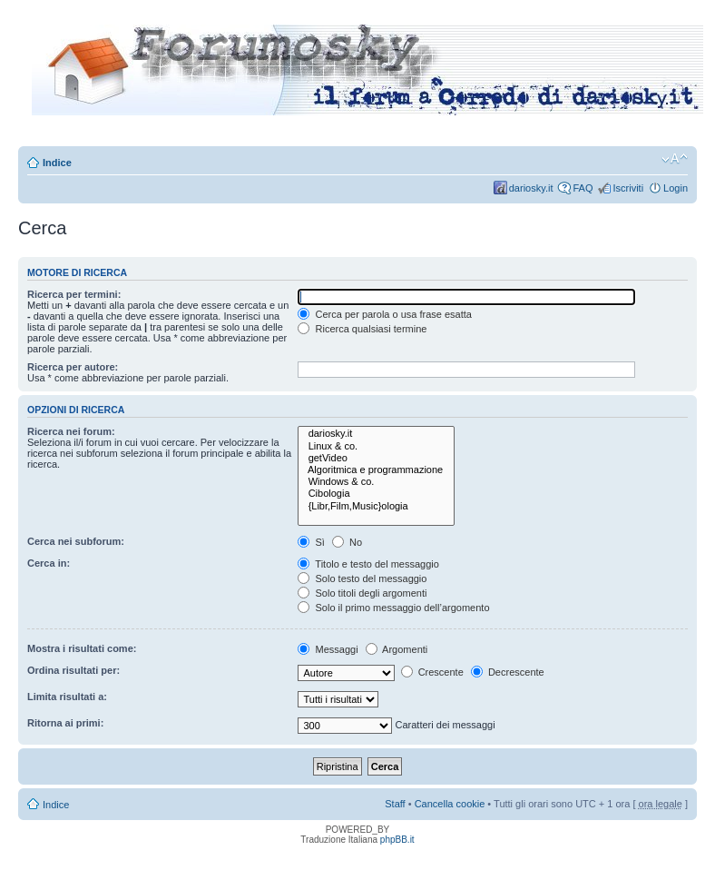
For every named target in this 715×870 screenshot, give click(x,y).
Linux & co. (376, 446)
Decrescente (507, 672)
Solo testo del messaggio (362, 578)
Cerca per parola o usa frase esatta (384, 314)
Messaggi (328, 649)
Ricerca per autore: (72, 366)
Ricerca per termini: (74, 294)
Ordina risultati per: (73, 670)
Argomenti (397, 649)
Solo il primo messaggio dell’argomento (393, 607)
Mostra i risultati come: (81, 648)
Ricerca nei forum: (71, 431)
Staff (395, 803)
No (347, 542)
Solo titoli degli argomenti (362, 593)
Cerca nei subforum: (75, 541)
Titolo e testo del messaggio (368, 564)
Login (675, 188)
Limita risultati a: (67, 696)
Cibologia (376, 493)
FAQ (583, 188)
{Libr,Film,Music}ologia (376, 506)
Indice (57, 162)
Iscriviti (627, 188)
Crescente (432, 672)
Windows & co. (376, 482)
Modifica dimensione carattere (674, 159)
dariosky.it (531, 188)
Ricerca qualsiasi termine (362, 328)
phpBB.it (397, 840)
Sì (311, 542)
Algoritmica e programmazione (376, 470)
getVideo (376, 458)
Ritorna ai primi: (65, 722)
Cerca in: (48, 563)
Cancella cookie (450, 803)
